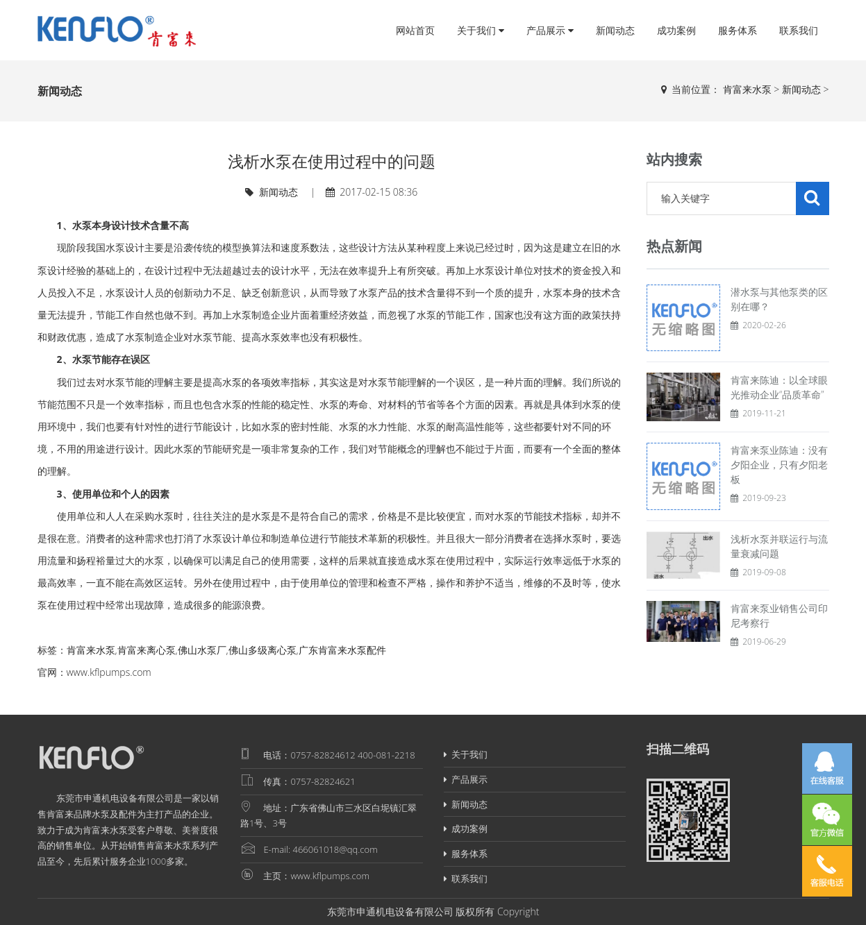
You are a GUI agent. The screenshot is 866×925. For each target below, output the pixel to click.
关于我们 (480, 30)
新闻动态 (615, 30)
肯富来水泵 (747, 89)
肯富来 (60, 814)
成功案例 (676, 30)
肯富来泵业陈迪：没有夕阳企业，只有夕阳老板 (779, 464)
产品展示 (550, 30)
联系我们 (798, 30)
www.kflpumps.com (109, 672)
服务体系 (737, 30)
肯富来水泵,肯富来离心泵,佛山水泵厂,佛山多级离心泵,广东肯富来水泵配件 (226, 649)
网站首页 (415, 30)
